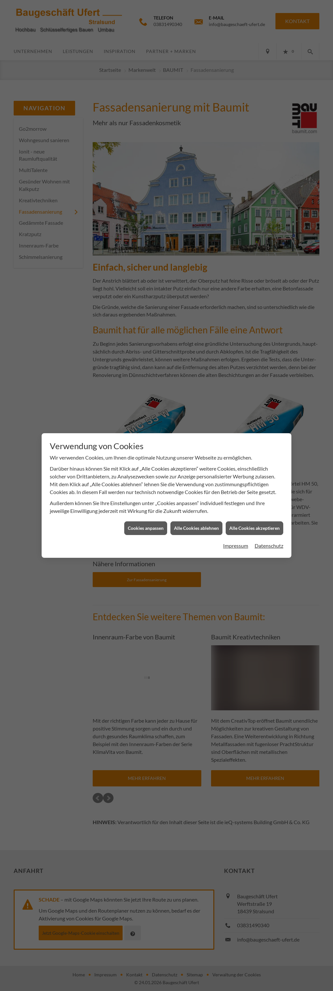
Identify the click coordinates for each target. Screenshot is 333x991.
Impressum (235, 535)
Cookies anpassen (146, 518)
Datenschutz (269, 535)
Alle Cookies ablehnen (196, 518)
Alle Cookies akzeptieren (254, 518)
